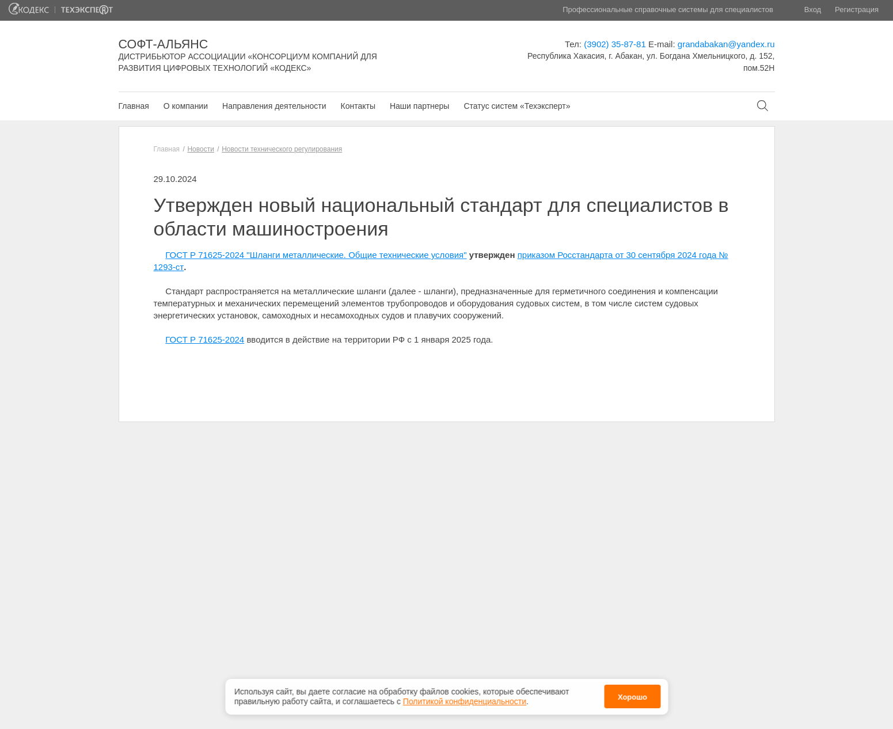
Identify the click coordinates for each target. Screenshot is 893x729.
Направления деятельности (274, 106)
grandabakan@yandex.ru (726, 44)
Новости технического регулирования (282, 149)
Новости (200, 149)
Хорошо (632, 697)
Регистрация (857, 9)
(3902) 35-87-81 (615, 44)
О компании (186, 106)
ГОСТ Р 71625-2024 (204, 339)
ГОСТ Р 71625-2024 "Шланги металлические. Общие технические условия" (315, 255)
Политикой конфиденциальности (464, 701)
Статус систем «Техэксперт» (516, 106)
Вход (812, 9)
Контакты (357, 106)
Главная (134, 106)
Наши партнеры (419, 106)
